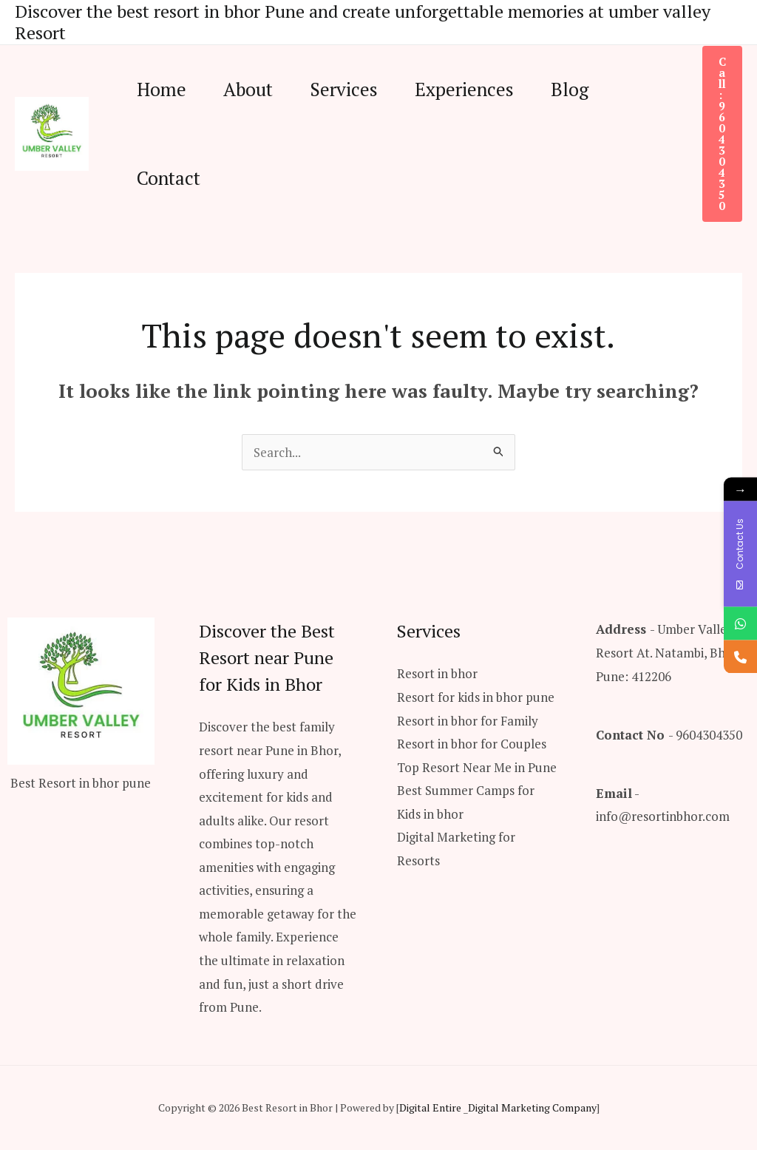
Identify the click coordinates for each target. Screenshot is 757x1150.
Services (344, 89)
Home (161, 89)
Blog (569, 89)
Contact (168, 178)
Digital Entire (430, 1107)
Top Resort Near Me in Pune (477, 767)
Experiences (464, 89)
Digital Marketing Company (532, 1107)
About (248, 89)
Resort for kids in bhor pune (475, 697)
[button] (722, 134)
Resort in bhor (437, 673)
